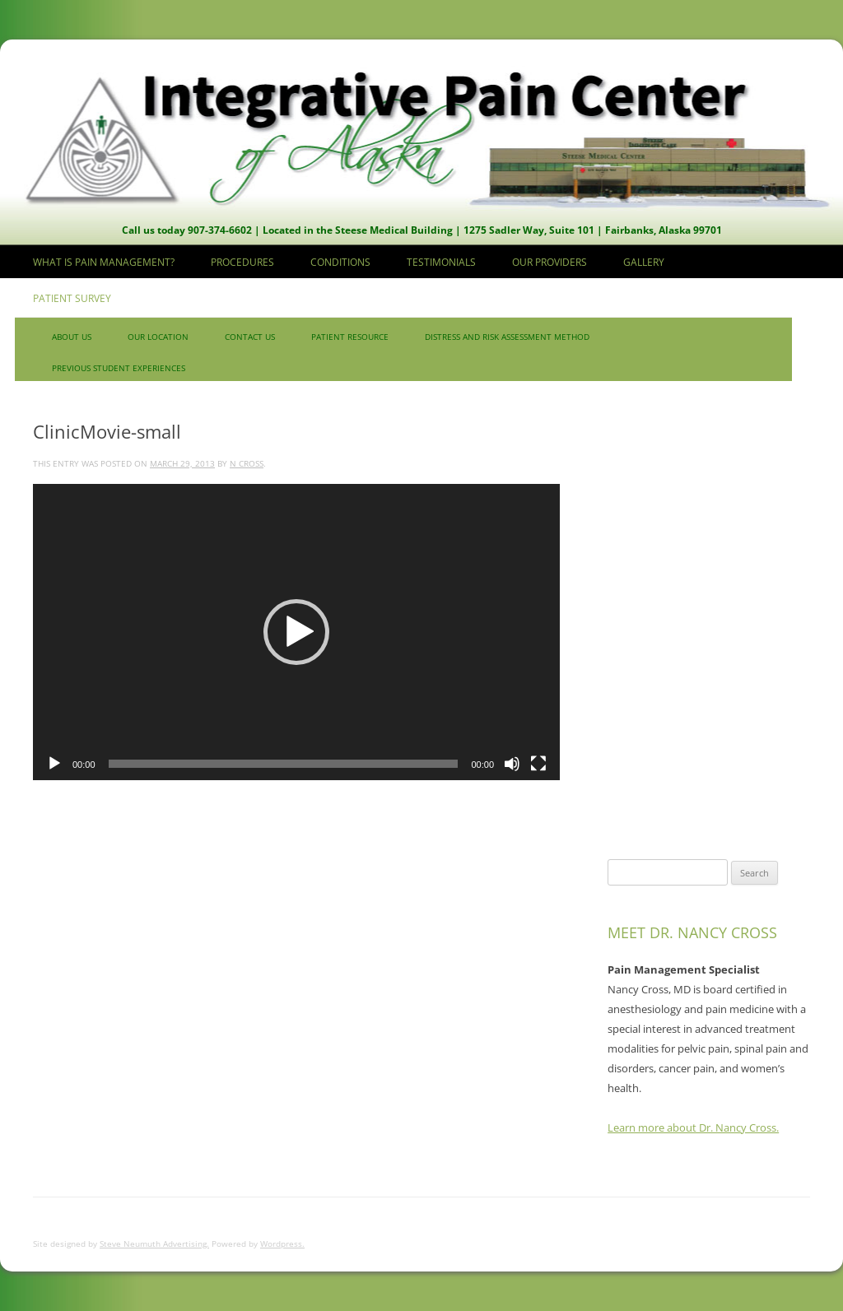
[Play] (54, 763)
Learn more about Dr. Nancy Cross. (693, 1127)
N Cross (246, 463)
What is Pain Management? (104, 262)
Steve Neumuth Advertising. (154, 1243)
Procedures (242, 262)
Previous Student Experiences (118, 368)
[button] (296, 632)
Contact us (250, 336)
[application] (296, 632)
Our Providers (549, 262)
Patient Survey (72, 298)
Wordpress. (282, 1243)
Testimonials (441, 262)
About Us (71, 336)
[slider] (284, 764)
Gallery (643, 262)
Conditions (340, 262)
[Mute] (512, 763)
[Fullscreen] (538, 763)
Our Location (158, 336)
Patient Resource (350, 336)
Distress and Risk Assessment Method (507, 336)
